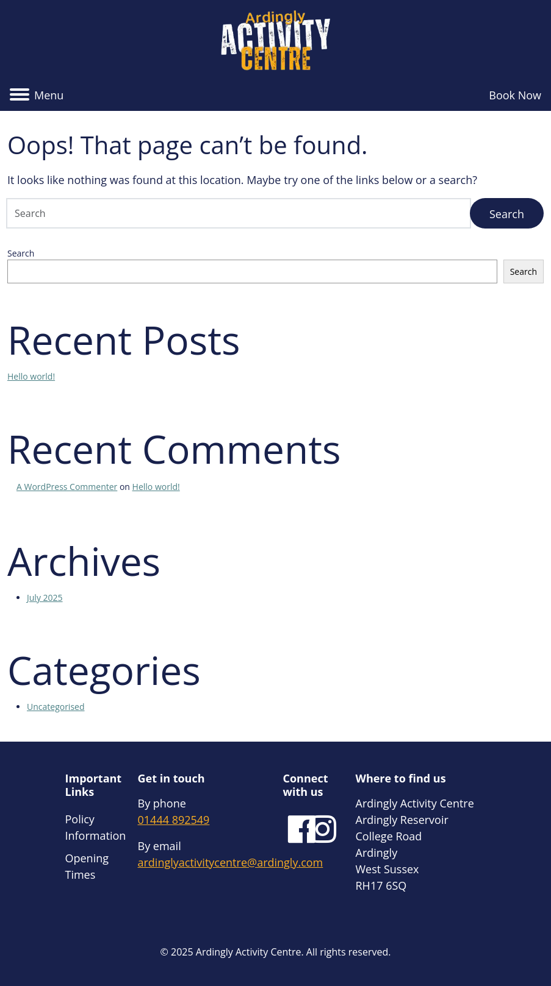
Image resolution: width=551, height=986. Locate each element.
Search (20, 253)
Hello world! (31, 376)
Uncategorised (56, 706)
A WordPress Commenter (66, 486)
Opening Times (87, 866)
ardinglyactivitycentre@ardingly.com (230, 862)
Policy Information (95, 827)
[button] (36, 95)
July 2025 (45, 597)
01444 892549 (174, 819)
